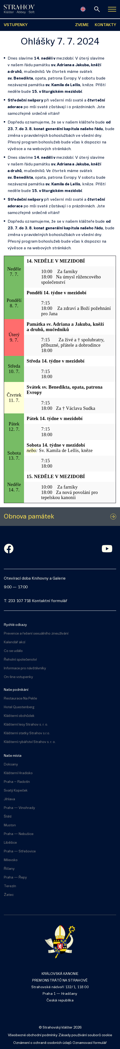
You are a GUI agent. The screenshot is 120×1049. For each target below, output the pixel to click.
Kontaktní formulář (49, 601)
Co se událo (13, 651)
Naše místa (12, 756)
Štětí (7, 816)
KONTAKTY (105, 25)
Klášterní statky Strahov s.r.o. (27, 733)
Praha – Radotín (17, 782)
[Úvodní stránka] (19, 9)
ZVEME (82, 25)
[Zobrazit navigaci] (112, 9)
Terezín (10, 886)
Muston (10, 825)
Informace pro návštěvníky (25, 668)
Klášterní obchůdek (19, 716)
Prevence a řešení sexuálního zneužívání (36, 633)
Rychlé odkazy (15, 625)
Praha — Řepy (15, 877)
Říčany (9, 869)
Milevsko (11, 860)
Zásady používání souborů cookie (85, 1035)
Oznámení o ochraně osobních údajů (42, 1043)
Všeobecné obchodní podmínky (32, 1035)
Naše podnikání (16, 690)
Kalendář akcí (14, 642)
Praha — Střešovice (20, 851)
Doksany (11, 764)
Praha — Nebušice (18, 834)
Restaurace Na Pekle (20, 698)
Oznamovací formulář (90, 1043)
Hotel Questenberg (19, 707)
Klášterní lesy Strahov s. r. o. (26, 724)
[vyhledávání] (97, 9)
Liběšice (10, 842)
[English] (83, 9)
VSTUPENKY (16, 25)
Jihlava (9, 799)
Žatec (9, 895)
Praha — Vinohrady (19, 808)
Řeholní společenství (20, 659)
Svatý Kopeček (16, 790)
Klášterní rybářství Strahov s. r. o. (30, 742)
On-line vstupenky (18, 677)
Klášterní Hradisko (18, 773)
